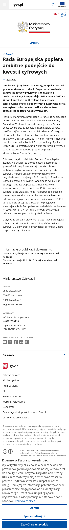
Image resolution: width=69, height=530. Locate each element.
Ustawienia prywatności (16, 417)
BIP (4, 391)
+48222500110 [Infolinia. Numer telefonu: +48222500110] (11, 321)
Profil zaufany (10, 385)
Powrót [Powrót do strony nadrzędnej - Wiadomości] (10, 54)
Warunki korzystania (14, 401)
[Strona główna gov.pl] (18, 5)
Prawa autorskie (12, 396)
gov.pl (11, 366)
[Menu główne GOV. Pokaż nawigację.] (4, 4)
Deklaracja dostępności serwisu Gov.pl (24, 412)
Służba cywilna (11, 380)
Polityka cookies (11, 375)
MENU (35, 43)
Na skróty (8, 355)
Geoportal (8, 406)
